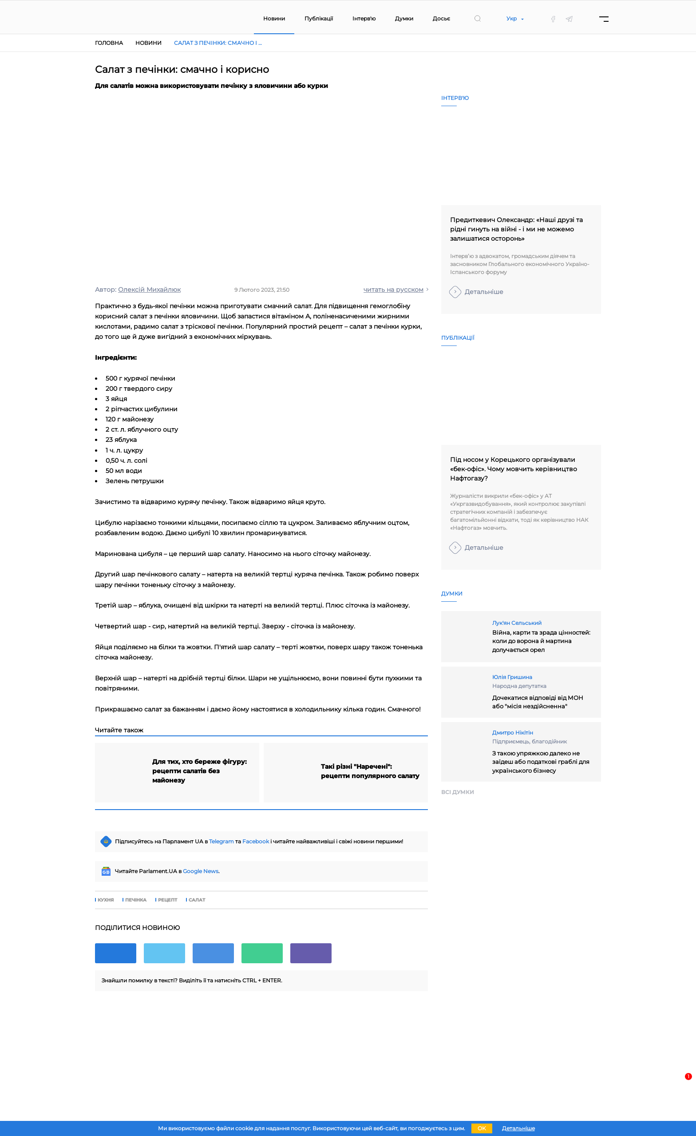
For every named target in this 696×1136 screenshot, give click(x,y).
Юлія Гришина (512, 677)
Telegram (221, 841)
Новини (274, 18)
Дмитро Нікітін (512, 732)
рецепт (167, 900)
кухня (106, 900)
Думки (404, 18)
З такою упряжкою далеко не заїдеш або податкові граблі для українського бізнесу (540, 762)
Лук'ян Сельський (517, 623)
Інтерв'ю (364, 18)
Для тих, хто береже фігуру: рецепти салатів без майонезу (199, 771)
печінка (135, 900)
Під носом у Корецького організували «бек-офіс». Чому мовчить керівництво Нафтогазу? (513, 469)
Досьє (441, 18)
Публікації (318, 18)
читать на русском (393, 290)
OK (482, 1128)
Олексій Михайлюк (149, 290)
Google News (200, 871)
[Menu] (604, 19)
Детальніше (484, 292)
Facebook (255, 841)
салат (197, 900)
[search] (477, 19)
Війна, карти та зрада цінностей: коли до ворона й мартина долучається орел (541, 641)
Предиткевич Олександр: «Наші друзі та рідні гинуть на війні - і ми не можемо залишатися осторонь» (516, 229)
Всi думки (457, 792)
